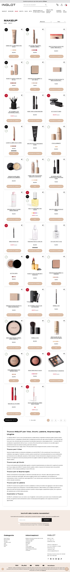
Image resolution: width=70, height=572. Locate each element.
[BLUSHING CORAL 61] (35, 407)
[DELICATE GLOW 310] (55, 146)
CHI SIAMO (65, 11)
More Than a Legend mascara (34, 111)
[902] (54, 277)
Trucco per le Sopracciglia (18, 471)
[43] (15, 374)
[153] (36, 213)
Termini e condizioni (30, 539)
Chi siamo (28, 543)
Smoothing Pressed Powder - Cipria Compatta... (13, 338)
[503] (13, 50)
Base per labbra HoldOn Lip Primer (56, 210)
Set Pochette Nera (56, 111)
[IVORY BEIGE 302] (54, 341)
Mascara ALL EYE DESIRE (14, 403)
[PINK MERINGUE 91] (11, 83)
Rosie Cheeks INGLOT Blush (35, 370)
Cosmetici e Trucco (15, 494)
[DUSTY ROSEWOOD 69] (13, 146)
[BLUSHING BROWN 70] (15, 146)
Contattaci (28, 550)
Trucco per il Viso (14, 449)
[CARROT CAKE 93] (13, 83)
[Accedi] (61, 5)
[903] (56, 277)
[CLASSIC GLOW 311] (56, 146)
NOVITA (21, 11)
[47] (12, 276)
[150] (32, 213)
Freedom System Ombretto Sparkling (56, 273)
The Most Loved (7, 542)
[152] (35, 213)
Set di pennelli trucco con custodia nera (35, 306)
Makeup (4, 11)
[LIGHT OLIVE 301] (53, 341)
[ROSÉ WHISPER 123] (35, 50)
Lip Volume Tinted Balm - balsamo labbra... (35, 46)
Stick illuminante (56, 143)
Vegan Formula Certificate (31, 549)
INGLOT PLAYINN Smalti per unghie (35, 209)
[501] (11, 50)
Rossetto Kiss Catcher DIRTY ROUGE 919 (34, 274)
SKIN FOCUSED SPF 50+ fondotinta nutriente (56, 337)
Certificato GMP (29, 541)
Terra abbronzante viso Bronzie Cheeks (13, 370)
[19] (36, 373)
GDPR (27, 545)
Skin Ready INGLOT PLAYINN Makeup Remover (13, 210)
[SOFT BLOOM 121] (32, 50)
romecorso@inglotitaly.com (53, 550)
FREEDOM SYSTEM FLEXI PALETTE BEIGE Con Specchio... (56, 80)
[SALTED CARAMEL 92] (12, 83)
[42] (13, 374)
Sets (30, 11)
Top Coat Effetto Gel (56, 241)
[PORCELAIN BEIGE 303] (56, 341)
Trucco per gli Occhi (15, 462)
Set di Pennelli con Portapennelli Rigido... (14, 112)
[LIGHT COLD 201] (32, 180)
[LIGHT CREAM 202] (33, 180)
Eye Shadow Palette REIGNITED (56, 370)
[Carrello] (66, 5)
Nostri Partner (7, 538)
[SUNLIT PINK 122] (33, 50)
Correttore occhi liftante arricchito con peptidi (35, 176)
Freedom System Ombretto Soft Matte (35, 79)
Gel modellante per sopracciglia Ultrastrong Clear (56, 177)
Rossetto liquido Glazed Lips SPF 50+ (13, 79)
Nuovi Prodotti (7, 539)
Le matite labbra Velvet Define (14, 142)
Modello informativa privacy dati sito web (34, 538)
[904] (57, 277)
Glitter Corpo (14, 273)
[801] (32, 83)
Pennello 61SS (35, 337)
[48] (13, 276)
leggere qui (44, 570)
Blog (26, 11)
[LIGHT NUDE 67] (11, 146)
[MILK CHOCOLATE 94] (15, 83)
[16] (32, 373)
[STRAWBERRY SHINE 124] (36, 50)
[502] (12, 50)
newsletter (47, 524)
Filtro (58, 21)
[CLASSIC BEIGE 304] (57, 341)
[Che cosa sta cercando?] (33, 4)
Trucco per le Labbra (16, 483)
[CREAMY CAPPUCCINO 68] (12, 146)
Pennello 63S (56, 305)
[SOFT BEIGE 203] (35, 180)
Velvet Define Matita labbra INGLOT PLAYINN (35, 403)
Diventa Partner (59, 11)
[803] (35, 83)
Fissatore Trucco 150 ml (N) (35, 241)
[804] (36, 83)
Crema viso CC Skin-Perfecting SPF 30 (14, 46)
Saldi (16, 11)
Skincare (10, 11)
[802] (33, 83)
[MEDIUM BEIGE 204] (36, 180)
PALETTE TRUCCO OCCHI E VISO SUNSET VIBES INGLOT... (56, 47)
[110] (15, 276)
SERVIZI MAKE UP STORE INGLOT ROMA (39, 11)
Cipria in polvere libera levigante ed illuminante (13, 177)
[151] (33, 213)
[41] (12, 374)
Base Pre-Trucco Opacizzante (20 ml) (35, 144)
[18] (35, 373)
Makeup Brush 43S (13, 241)
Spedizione (28, 542)
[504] (15, 50)
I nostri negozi (29, 546)
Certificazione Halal (30, 547)
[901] (53, 277)
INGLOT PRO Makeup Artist (49, 11)
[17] (33, 373)
